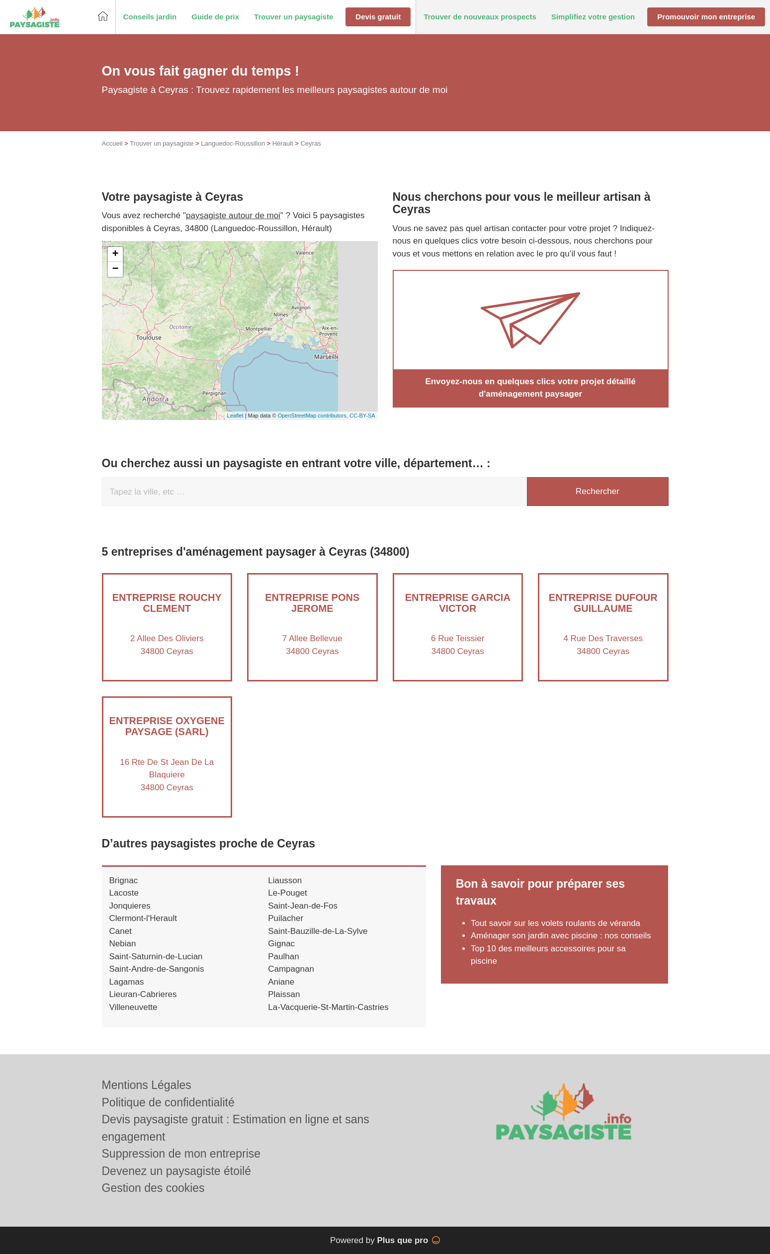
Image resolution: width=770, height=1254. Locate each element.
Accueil (112, 143)
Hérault (282, 143)
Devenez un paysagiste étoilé (176, 1171)
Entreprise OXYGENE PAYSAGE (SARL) (167, 726)
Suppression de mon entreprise (181, 1153)
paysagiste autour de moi (233, 215)
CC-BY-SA (362, 415)
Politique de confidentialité (168, 1102)
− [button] (115, 269)
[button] (150, 17)
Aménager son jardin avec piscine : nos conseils (561, 935)
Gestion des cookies (153, 1187)
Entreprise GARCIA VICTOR (458, 603)
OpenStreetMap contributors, (313, 415)
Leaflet (235, 415)
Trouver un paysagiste (161, 143)
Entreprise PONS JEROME (312, 603)
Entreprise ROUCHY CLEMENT (167, 603)
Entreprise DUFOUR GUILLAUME (603, 603)
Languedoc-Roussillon (233, 143)
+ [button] (115, 254)
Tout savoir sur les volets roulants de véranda (555, 923)
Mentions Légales (146, 1085)
